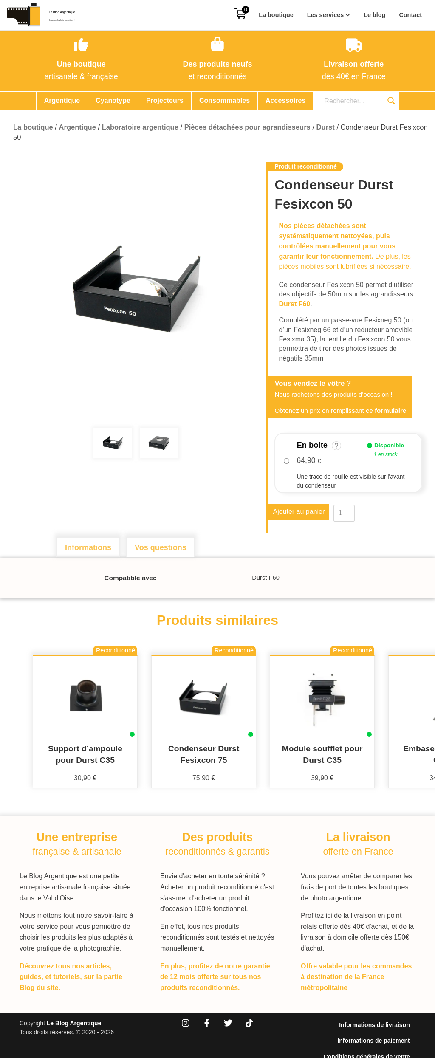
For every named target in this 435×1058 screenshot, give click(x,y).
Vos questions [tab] (160, 547)
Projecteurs (165, 100)
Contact (410, 14)
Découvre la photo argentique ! (87, 20)
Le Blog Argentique (88, 10)
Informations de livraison (380, 1014)
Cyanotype (113, 100)
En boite (319, 445)
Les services (325, 14)
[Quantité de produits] (344, 513)
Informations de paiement (379, 1024)
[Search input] (351, 101)
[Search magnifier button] (391, 101)
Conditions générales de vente (372, 1034)
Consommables (224, 100)
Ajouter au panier (299, 512)
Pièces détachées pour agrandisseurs (247, 127)
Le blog (374, 14)
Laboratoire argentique (140, 127)
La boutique (276, 14)
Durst (325, 127)
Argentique (62, 100)
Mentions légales (391, 1044)
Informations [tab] (88, 547)
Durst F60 (294, 304)
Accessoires (285, 100)
